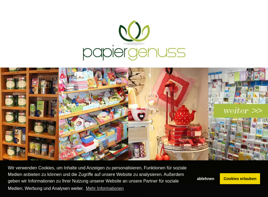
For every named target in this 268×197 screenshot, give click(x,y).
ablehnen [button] (205, 178)
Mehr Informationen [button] (105, 188)
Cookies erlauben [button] (240, 178)
